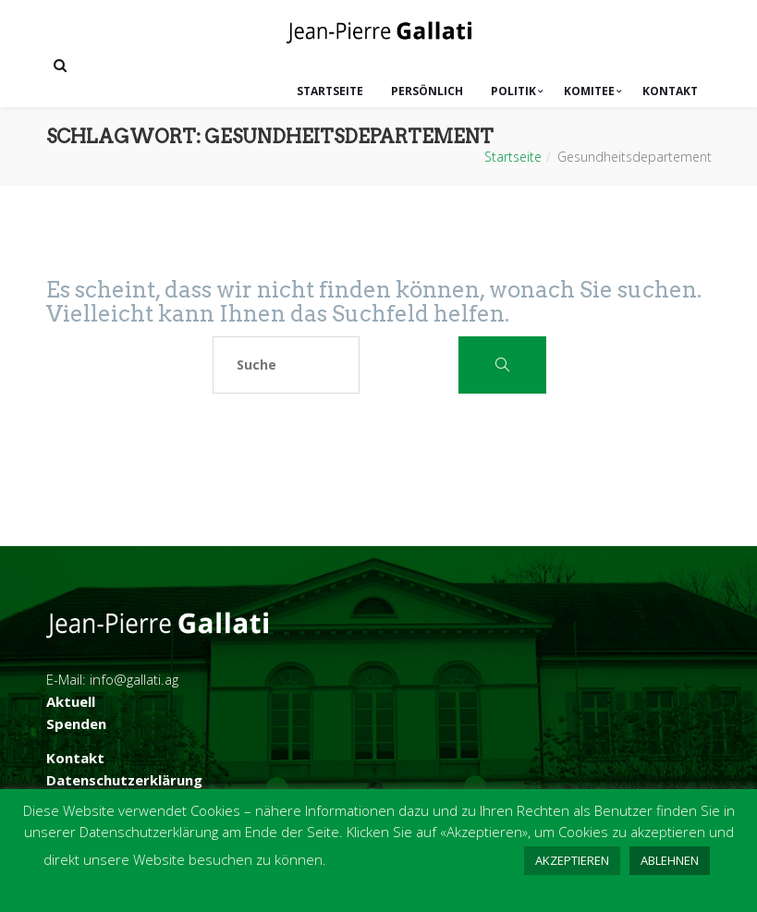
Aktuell (70, 701)
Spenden (76, 723)
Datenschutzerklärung (124, 780)
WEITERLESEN (379, 891)
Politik (513, 91)
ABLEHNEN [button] (670, 860)
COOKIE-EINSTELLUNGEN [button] (424, 859)
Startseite (330, 91)
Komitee (589, 91)
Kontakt (670, 91)
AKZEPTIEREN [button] (572, 860)
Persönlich (427, 91)
